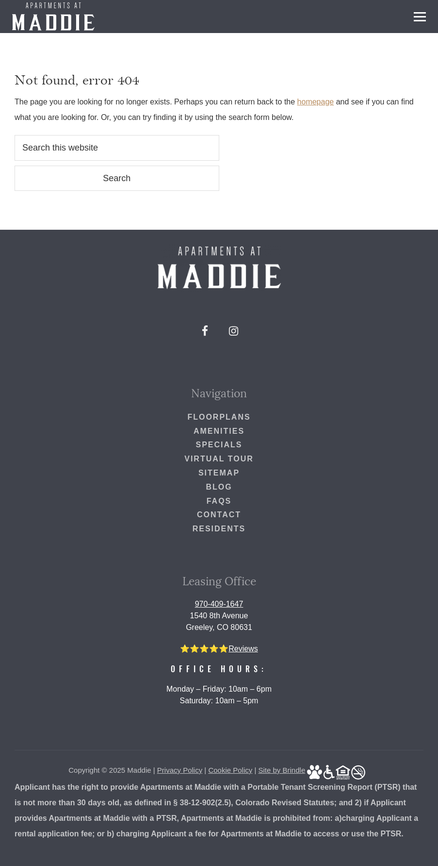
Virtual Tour (219, 459)
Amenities (219, 431)
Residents (219, 529)
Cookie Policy (230, 770)
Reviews (243, 649)
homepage (315, 102)
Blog (219, 487)
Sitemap (219, 473)
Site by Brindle (282, 770)
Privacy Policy (179, 770)
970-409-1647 (219, 604)
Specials (218, 445)
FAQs (219, 501)
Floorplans (218, 417)
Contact (219, 514)
